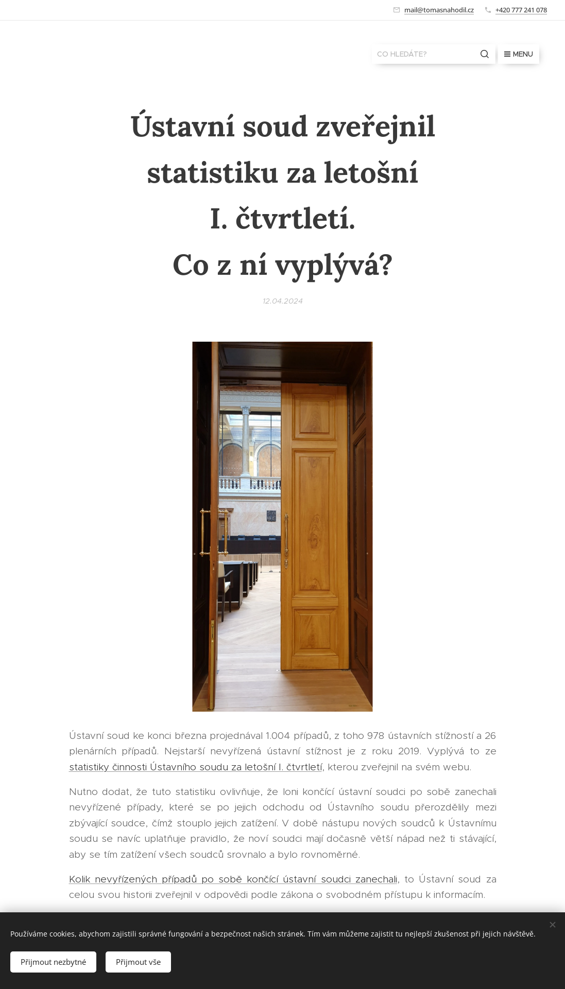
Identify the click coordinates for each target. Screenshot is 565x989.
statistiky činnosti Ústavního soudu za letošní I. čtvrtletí (195, 766)
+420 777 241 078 (521, 9)
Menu (518, 54)
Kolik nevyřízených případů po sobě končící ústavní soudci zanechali (233, 879)
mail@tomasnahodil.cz (439, 9)
